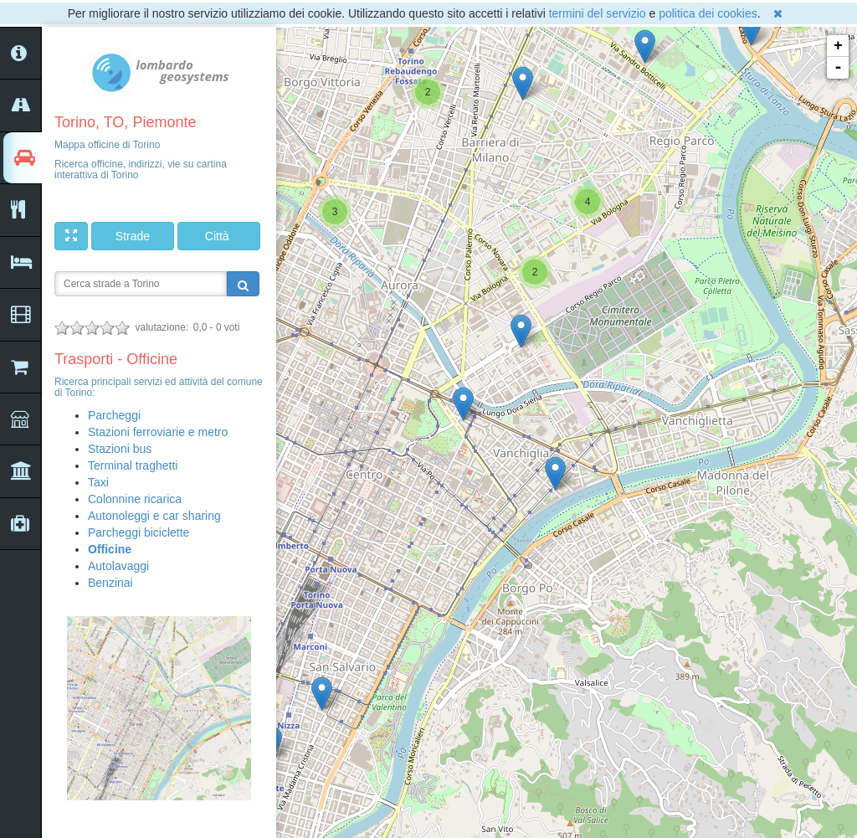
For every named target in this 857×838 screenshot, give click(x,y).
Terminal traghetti (132, 465)
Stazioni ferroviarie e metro (158, 432)
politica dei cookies (708, 13)
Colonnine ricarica (135, 499)
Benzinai (110, 582)
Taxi (98, 482)
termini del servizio (597, 13)
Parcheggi (114, 415)
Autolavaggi (118, 566)
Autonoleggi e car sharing (154, 515)
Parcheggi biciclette (138, 532)
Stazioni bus (119, 448)
